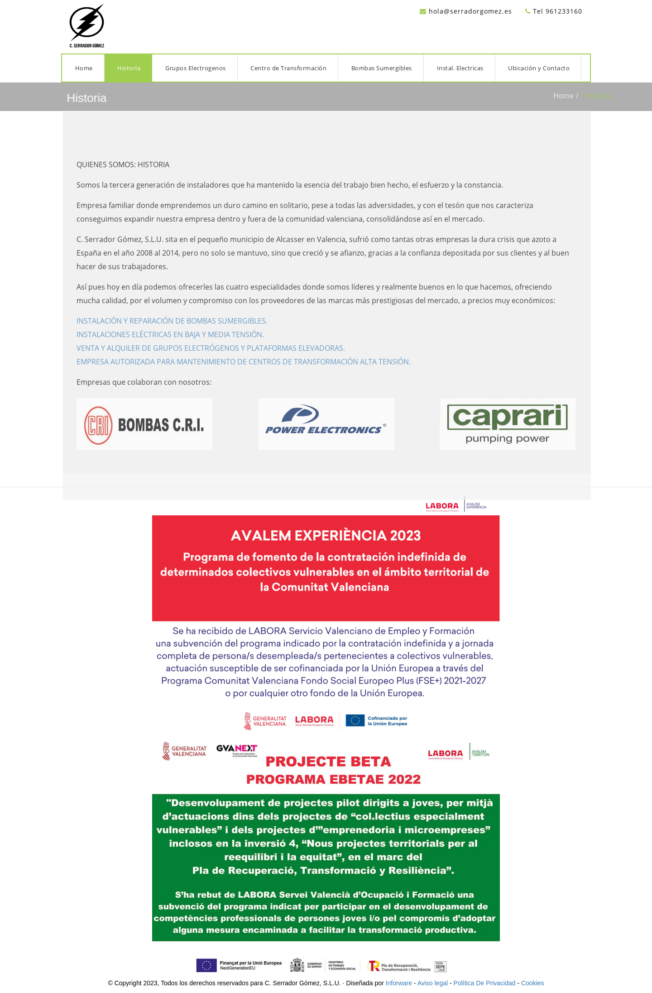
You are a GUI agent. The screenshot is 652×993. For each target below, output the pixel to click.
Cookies (532, 983)
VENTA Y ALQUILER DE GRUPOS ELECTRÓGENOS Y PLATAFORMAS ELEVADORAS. (211, 357)
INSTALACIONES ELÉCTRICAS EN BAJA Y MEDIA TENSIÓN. (170, 344)
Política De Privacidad (485, 983)
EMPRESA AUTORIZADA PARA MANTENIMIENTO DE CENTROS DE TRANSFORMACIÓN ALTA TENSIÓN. (244, 371)
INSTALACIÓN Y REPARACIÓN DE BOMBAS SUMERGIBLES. (172, 330)
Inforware (399, 983)
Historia (128, 68)
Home (84, 68)
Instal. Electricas (460, 68)
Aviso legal (432, 983)
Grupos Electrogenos (195, 68)
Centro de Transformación (288, 68)
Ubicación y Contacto (539, 68)
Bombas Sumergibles (381, 68)
